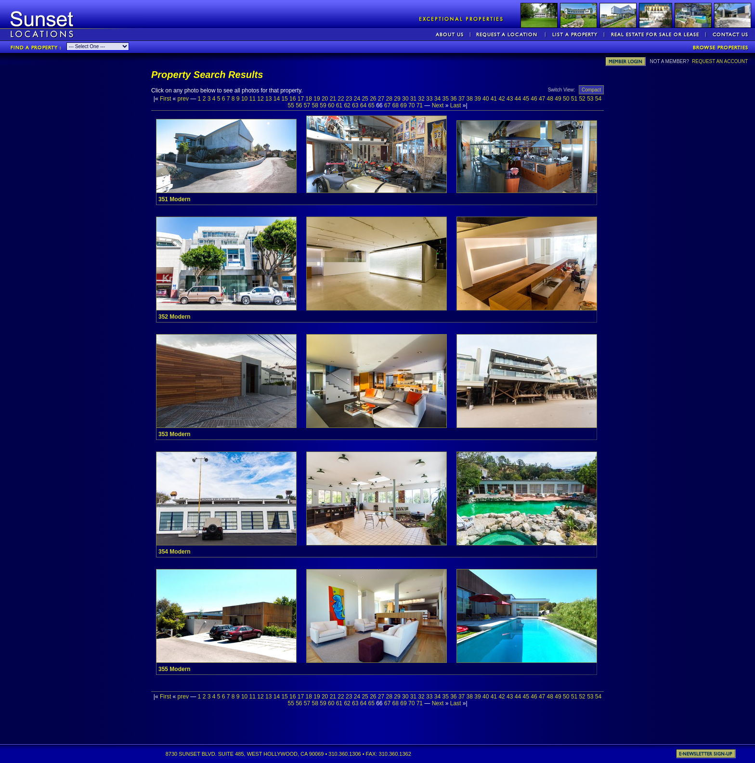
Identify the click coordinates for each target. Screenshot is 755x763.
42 (501, 98)
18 (309, 98)
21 (333, 98)
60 (331, 105)
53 (590, 98)
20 (325, 98)
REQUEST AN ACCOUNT (720, 61)
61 (339, 105)
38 (470, 98)
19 (316, 98)
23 (349, 98)
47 (542, 98)
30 (405, 98)
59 (323, 105)
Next (438, 105)
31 (413, 98)
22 (341, 98)
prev (183, 98)
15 (284, 98)
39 (477, 98)
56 (299, 105)
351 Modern (174, 199)
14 (276, 98)
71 (420, 105)
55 (290, 105)
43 (510, 98)
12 (260, 98)
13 (268, 98)
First (165, 98)
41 (494, 98)
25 (365, 98)
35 (445, 98)
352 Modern (174, 316)
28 (389, 98)
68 (395, 105)
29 (397, 98)
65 (371, 105)
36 (453, 98)
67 (387, 105)
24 (357, 98)
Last (455, 105)
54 (598, 98)
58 (315, 105)
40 (485, 98)
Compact (591, 89)
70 (411, 105)
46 (534, 98)
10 (244, 98)
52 (582, 98)
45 (526, 98)
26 (373, 98)
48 (550, 98)
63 (355, 105)
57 (307, 105)
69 (403, 105)
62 (347, 105)
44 (518, 98)
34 (437, 98)
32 (421, 98)
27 (381, 98)
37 (461, 98)
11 (252, 98)
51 (574, 98)
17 (301, 98)
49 (558, 98)
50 (566, 98)
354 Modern (174, 551)
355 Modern (174, 669)
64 (363, 105)
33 (429, 98)
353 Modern (174, 434)
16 (292, 98)
